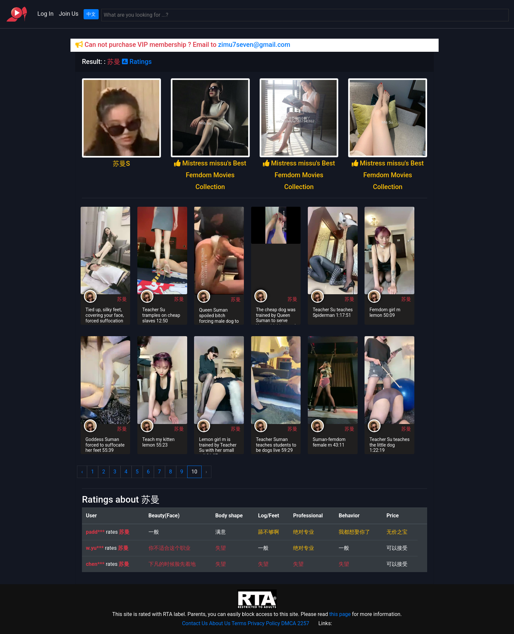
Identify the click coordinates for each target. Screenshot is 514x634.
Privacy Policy (264, 623)
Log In (45, 13)
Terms (239, 623)
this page (339, 614)
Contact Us (195, 623)
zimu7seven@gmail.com (254, 44)
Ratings (137, 62)
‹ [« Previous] (82, 472)
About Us (219, 623)
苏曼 (122, 299)
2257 (303, 623)
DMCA (288, 623)
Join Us (68, 13)
